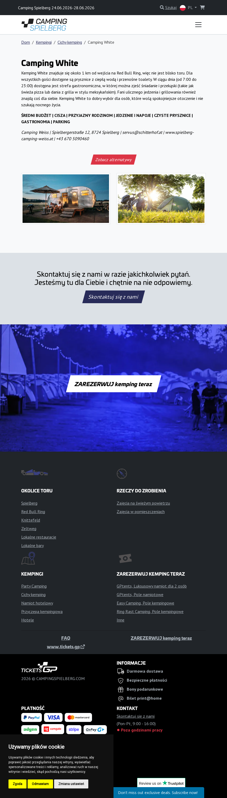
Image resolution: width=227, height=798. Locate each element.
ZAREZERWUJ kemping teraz (113, 384)
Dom (25, 42)
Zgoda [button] (17, 784)
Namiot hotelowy (37, 603)
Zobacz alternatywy (113, 159)
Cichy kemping (70, 42)
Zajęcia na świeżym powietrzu (143, 503)
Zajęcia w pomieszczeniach (141, 511)
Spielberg (29, 503)
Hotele (27, 620)
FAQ (65, 638)
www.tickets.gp (66, 646)
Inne (120, 620)
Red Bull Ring (33, 511)
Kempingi (44, 42)
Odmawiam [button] (40, 784)
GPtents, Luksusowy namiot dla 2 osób (152, 586)
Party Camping (34, 586)
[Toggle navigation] (198, 24)
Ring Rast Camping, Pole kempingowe (150, 611)
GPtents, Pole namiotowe (140, 594)
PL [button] (187, 8)
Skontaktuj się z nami (113, 296)
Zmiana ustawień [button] (71, 784)
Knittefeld (30, 520)
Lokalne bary (32, 545)
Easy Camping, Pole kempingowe (145, 603)
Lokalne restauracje (38, 537)
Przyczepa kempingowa (42, 611)
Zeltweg (28, 528)
